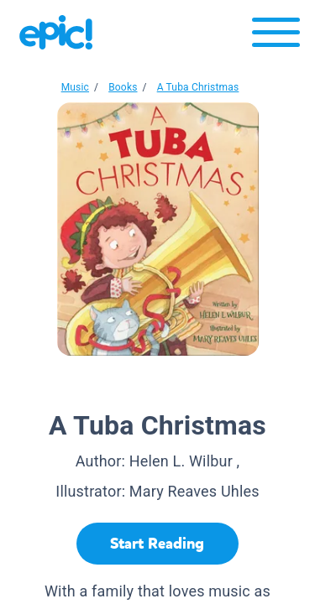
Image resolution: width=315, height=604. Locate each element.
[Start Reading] (157, 544)
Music (75, 87)
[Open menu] (276, 36)
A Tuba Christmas (198, 87)
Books (122, 87)
